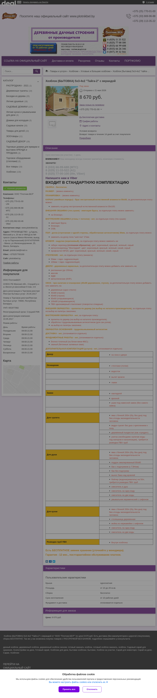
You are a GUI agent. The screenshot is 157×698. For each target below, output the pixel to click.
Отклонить (92, 689)
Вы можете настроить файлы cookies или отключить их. (77, 682)
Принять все (69, 689)
